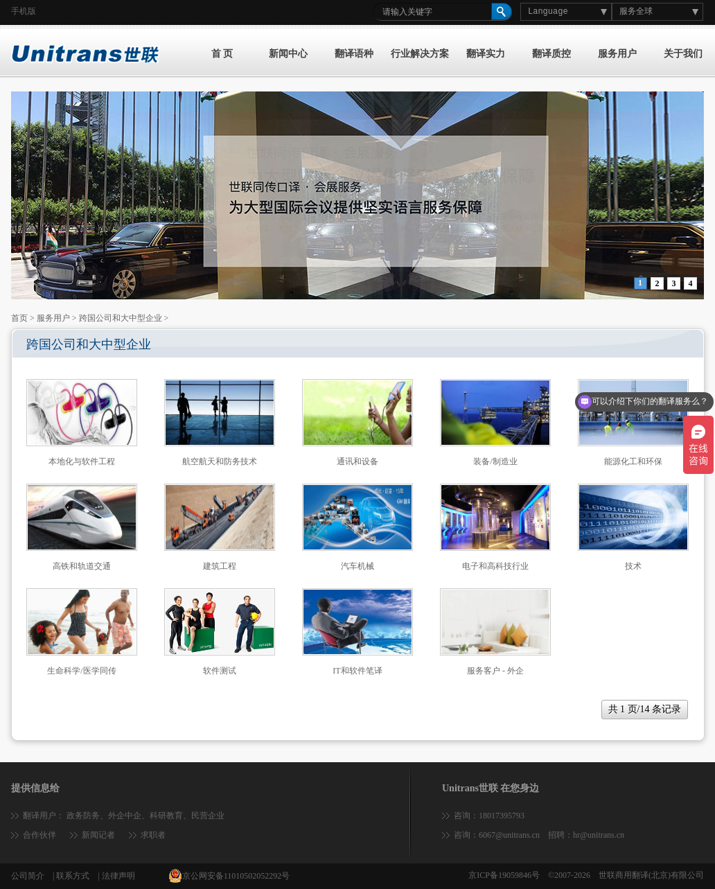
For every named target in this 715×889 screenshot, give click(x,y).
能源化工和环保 (633, 461)
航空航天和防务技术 (219, 461)
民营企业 (207, 815)
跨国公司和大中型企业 (120, 318)
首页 (19, 318)
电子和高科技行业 (495, 566)
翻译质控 (551, 54)
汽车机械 (357, 566)
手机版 (23, 11)
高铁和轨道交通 (82, 566)
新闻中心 (288, 54)
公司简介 (27, 876)
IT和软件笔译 (357, 671)
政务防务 (83, 815)
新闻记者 (98, 835)
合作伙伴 (39, 835)
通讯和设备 (357, 461)
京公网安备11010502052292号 (229, 876)
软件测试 (219, 671)
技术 (633, 566)
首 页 (222, 54)
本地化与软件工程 (81, 461)
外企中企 (124, 815)
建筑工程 (219, 566)
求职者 (153, 835)
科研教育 (166, 815)
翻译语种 (354, 54)
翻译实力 (485, 54)
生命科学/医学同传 (81, 671)
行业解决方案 (420, 54)
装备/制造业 (495, 461)
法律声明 (118, 876)
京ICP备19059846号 (504, 875)
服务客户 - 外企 (495, 671)
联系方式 (72, 876)
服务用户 (617, 54)
